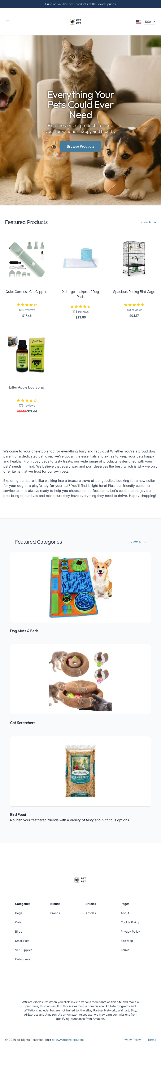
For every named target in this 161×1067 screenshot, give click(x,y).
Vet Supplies (23, 950)
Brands (55, 913)
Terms (125, 950)
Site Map (127, 940)
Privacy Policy (130, 931)
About (125, 913)
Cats (18, 922)
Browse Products (80, 146)
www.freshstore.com (70, 1039)
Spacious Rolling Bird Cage (134, 292)
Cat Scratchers (22, 722)
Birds (18, 931)
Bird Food (18, 814)
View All (148, 222)
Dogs (18, 913)
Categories (22, 959)
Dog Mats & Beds (24, 630)
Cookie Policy (130, 922)
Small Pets (22, 940)
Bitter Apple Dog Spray (27, 387)
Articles (91, 913)
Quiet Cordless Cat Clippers (27, 292)
